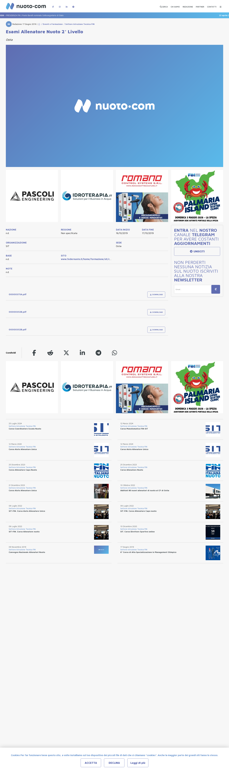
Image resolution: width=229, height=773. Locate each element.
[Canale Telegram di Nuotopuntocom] (73, 5)
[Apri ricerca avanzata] (163, 5)
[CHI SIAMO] (175, 5)
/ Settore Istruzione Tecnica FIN (78, 24)
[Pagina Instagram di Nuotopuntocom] (59, 5)
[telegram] (98, 352)
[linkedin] (82, 352)
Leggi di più (137, 762)
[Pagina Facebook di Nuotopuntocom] (53, 5)
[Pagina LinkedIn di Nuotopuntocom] (66, 5)
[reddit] (50, 352)
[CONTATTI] (212, 5)
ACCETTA (91, 762)
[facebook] (34, 352)
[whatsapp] (114, 352)
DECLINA (114, 762)
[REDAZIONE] (187, 5)
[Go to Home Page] (39, 24)
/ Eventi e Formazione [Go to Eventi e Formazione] (51, 24)
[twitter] (66, 352)
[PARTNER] (200, 5)
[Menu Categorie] (220, 5)
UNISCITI (197, 251)
